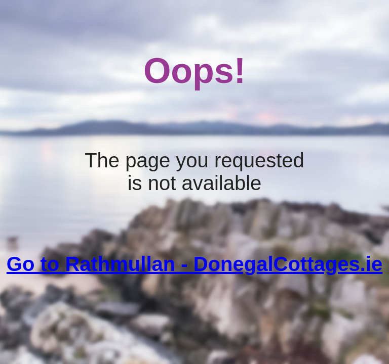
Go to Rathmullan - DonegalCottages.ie (194, 264)
